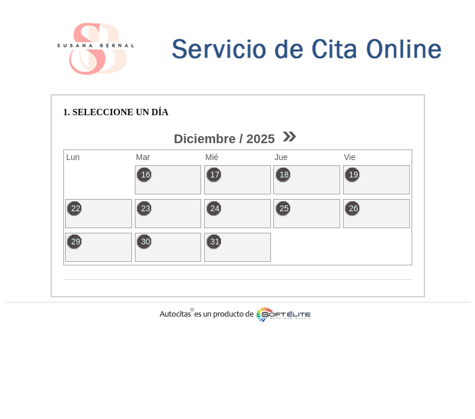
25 (284, 208)
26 (353, 208)
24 (215, 208)
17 (215, 174)
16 (146, 174)
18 (284, 174)
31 (215, 241)
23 (146, 208)
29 (75, 241)
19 (353, 174)
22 (75, 208)
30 (146, 241)
